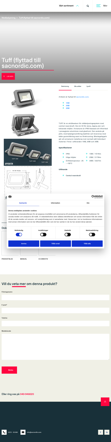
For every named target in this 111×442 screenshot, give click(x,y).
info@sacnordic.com (30, 432)
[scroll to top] (105, 401)
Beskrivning (65, 86)
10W (67, 102)
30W (67, 108)
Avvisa (23, 243)
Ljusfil (88, 86)
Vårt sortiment (69, 5)
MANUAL (23, 259)
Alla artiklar (77, 86)
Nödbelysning (9, 17)
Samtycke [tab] (23, 203)
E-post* (55, 308)
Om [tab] (88, 203)
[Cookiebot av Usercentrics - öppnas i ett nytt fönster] (93, 196)
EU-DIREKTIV (43, 259)
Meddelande (55, 345)
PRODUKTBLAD (7, 259)
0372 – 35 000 (10, 432)
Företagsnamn (55, 295)
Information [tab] (55, 203)
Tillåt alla (87, 243)
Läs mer (8, 76)
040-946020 (27, 394)
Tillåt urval (55, 243)
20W (67, 105)
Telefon (55, 321)
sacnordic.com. (82, 96)
